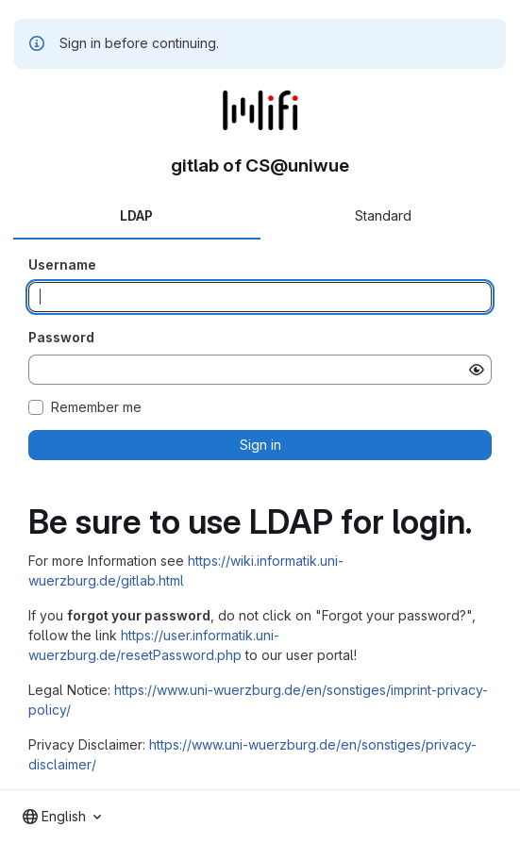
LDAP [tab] (136, 215)
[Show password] (476, 370)
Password (61, 337)
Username (62, 264)
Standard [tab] (383, 215)
